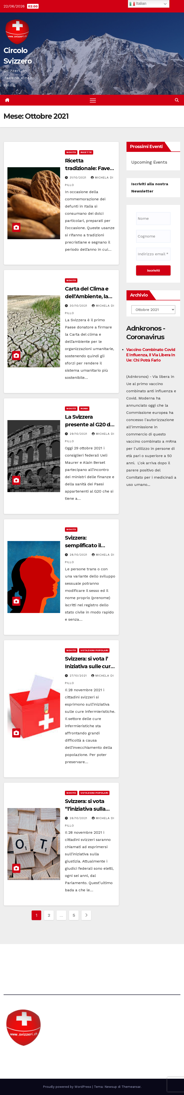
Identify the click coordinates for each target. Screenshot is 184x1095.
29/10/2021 (79, 433)
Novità (71, 152)
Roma (84, 408)
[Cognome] (153, 236)
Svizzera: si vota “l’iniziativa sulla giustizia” (85, 809)
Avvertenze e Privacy (115, 957)
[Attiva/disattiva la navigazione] (93, 100)
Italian (137, 4)
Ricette (86, 152)
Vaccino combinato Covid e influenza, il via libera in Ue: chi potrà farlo (150, 355)
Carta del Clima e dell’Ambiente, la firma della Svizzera (89, 296)
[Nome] (153, 218)
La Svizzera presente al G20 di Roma (88, 424)
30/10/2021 (79, 305)
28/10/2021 (79, 554)
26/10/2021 (79, 818)
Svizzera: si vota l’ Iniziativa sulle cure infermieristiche (89, 667)
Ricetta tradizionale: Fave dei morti (87, 168)
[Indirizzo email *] (153, 254)
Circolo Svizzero (34, 1056)
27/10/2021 (79, 676)
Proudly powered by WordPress (67, 1087)
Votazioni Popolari (94, 650)
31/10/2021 (78, 177)
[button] (177, 100)
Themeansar (130, 1087)
